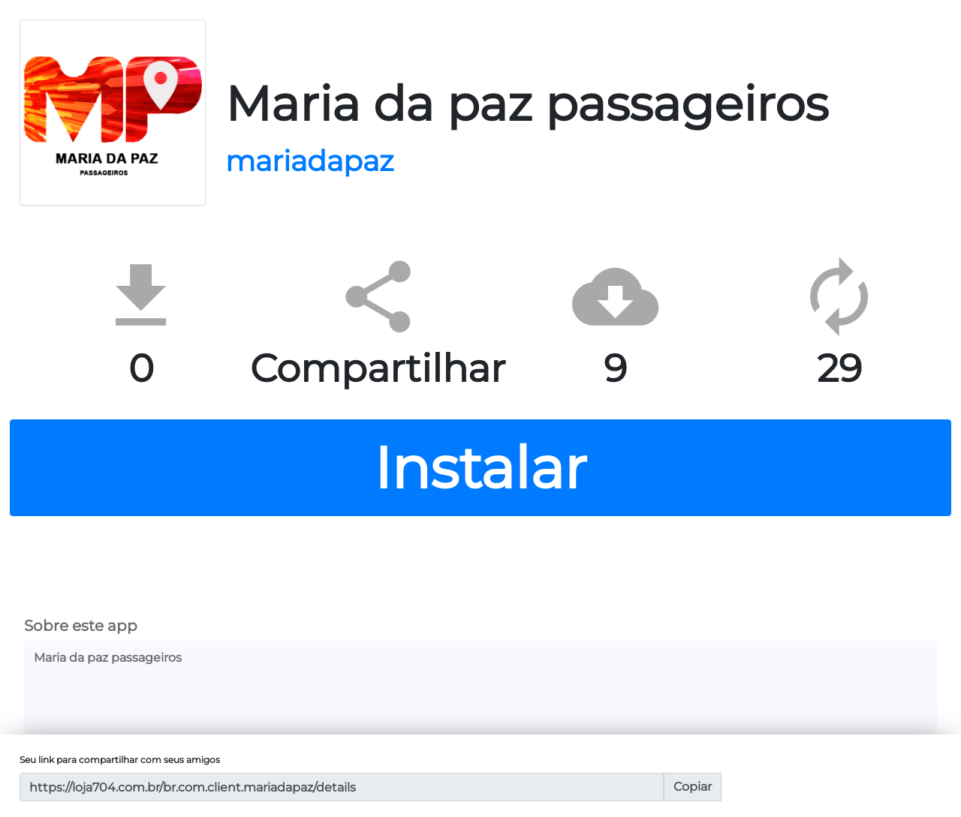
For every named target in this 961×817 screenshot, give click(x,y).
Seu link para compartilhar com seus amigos (120, 759)
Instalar (480, 468)
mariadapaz (309, 161)
